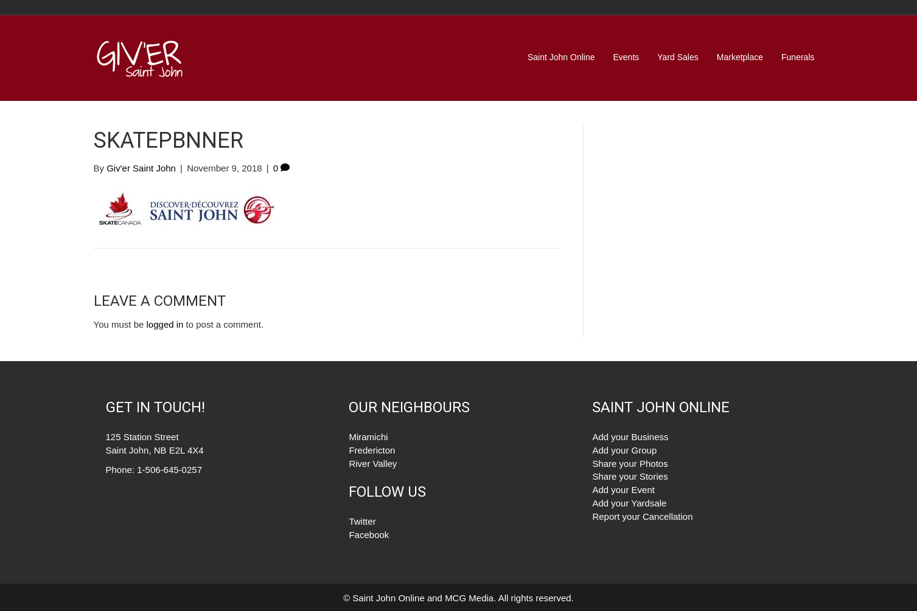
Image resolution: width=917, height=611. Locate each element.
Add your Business (630, 437)
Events (626, 57)
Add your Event (623, 490)
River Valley (373, 463)
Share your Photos (630, 463)
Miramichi (368, 437)
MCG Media (469, 598)
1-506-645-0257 (169, 469)
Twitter (362, 521)
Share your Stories (630, 476)
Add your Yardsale (629, 503)
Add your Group (624, 450)
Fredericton (372, 450)
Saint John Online (561, 57)
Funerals (797, 57)
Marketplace (740, 57)
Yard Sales (677, 57)
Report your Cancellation (642, 516)
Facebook (369, 535)
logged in (165, 324)
